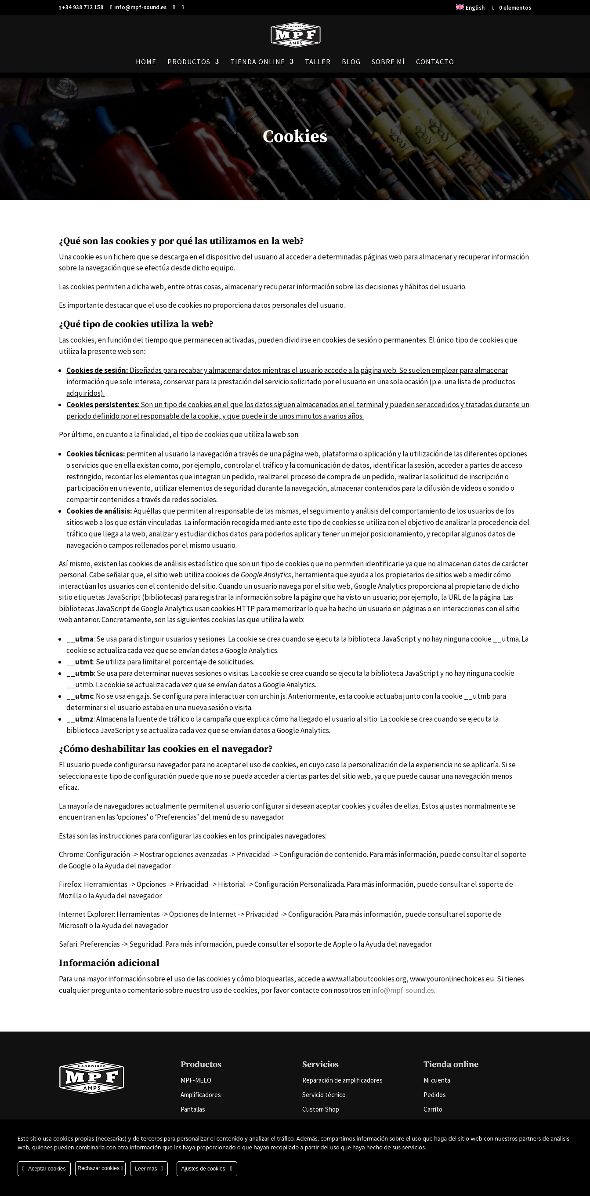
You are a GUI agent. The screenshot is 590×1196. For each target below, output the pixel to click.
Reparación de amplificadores (342, 1080)
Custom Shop (320, 1109)
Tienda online (257, 62)
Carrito (432, 1109)
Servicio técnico (324, 1094)
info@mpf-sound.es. (403, 990)
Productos (188, 62)
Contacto (435, 62)
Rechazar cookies (100, 1168)
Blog (351, 62)
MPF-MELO (196, 1080)
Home (146, 62)
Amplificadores (201, 1094)
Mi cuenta (436, 1080)
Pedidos (434, 1094)
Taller (318, 62)
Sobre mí (388, 62)
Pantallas (193, 1109)
